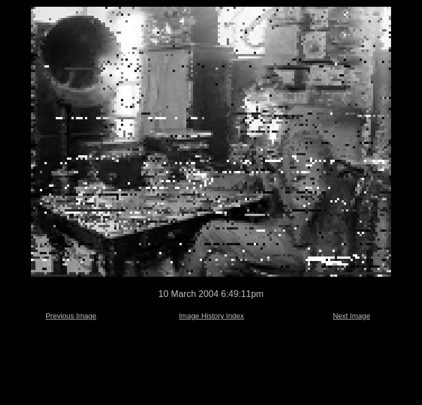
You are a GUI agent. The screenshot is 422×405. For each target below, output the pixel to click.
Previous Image (71, 316)
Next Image (351, 316)
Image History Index (211, 316)
